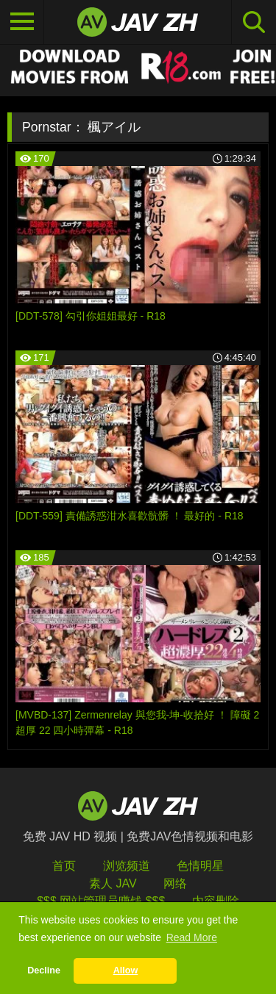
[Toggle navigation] (22, 22)
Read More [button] (191, 937)
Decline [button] (43, 970)
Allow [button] (125, 970)
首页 (64, 866)
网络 (175, 883)
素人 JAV (113, 883)
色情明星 (200, 866)
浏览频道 (126, 866)
